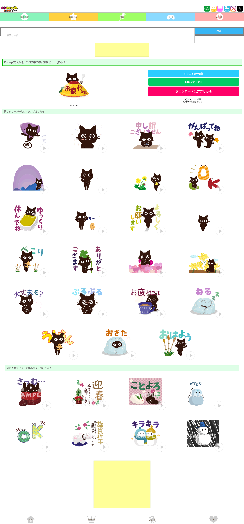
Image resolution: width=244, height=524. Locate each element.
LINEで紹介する (193, 82)
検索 (219, 31)
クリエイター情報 (193, 73)
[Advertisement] (122, 48)
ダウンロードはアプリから (193, 91)
